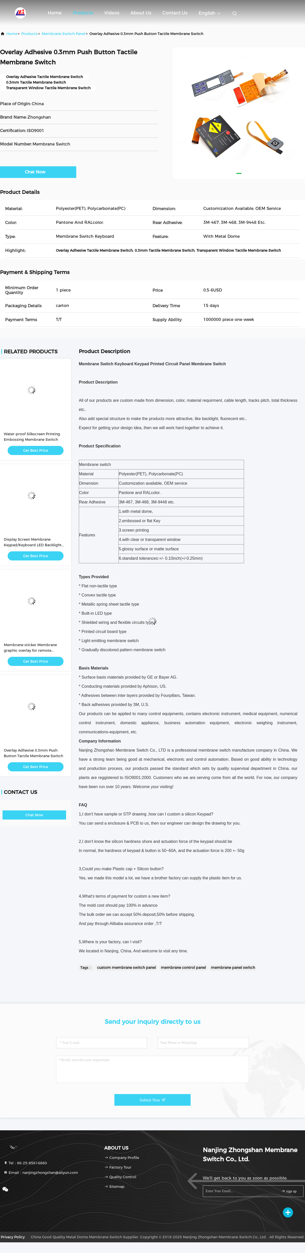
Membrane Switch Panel (63, 33)
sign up (288, 1191)
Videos (111, 13)
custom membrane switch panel (126, 967)
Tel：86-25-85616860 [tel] (25, 1163)
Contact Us (174, 13)
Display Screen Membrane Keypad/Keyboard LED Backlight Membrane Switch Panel (33, 545)
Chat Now (38, 171)
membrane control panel (183, 967)
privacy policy (13, 1237)
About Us (140, 13)
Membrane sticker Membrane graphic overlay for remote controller (30, 650)
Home (55, 13)
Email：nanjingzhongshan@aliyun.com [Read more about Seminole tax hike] (41, 1172)
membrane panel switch (233, 967)
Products (83, 13)
